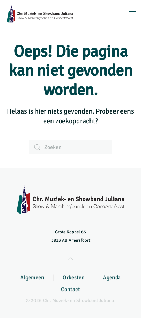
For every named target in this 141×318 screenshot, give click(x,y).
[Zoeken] (70, 147)
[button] (132, 14)
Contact (70, 289)
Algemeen (32, 278)
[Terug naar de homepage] (40, 14)
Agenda (112, 278)
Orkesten (74, 278)
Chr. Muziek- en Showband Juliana (78, 300)
